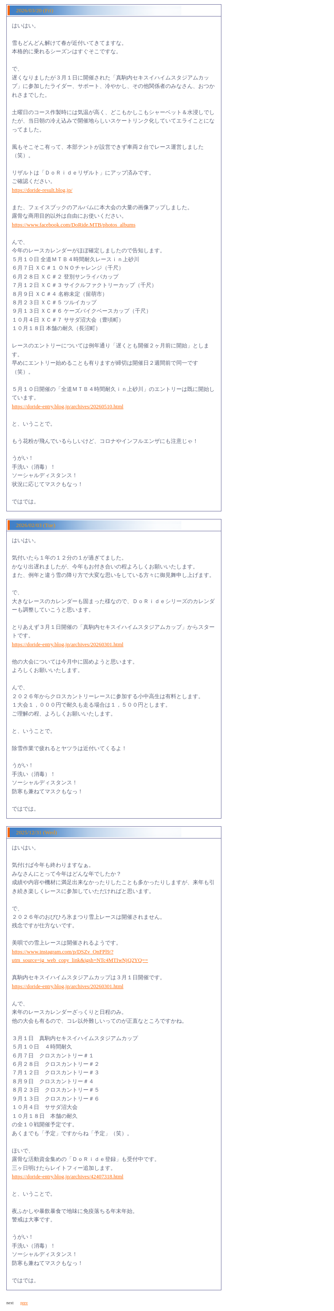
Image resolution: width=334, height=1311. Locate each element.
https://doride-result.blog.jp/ (42, 190)
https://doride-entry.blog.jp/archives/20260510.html (68, 407)
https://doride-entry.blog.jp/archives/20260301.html (68, 644)
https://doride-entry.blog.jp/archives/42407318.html (68, 1177)
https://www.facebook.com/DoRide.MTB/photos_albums (73, 225)
